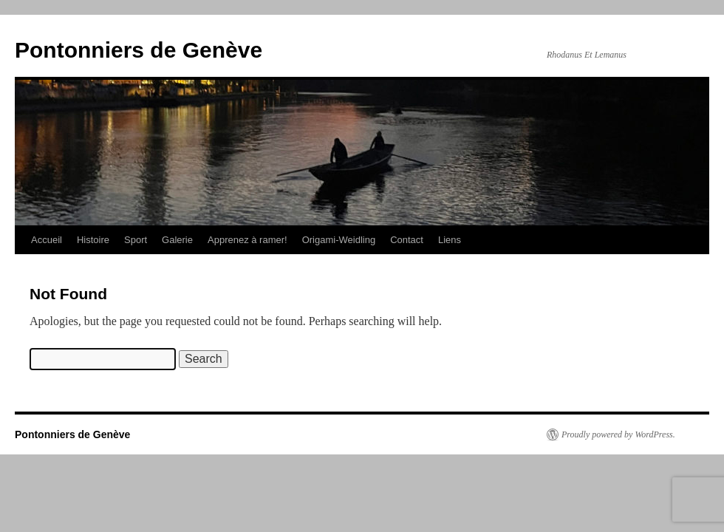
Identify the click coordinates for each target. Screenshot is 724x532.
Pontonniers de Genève (138, 50)
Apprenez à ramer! (247, 239)
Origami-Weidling (338, 239)
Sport (135, 239)
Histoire (93, 239)
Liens (449, 239)
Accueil (46, 239)
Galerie (177, 239)
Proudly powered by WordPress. (618, 434)
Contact (406, 239)
